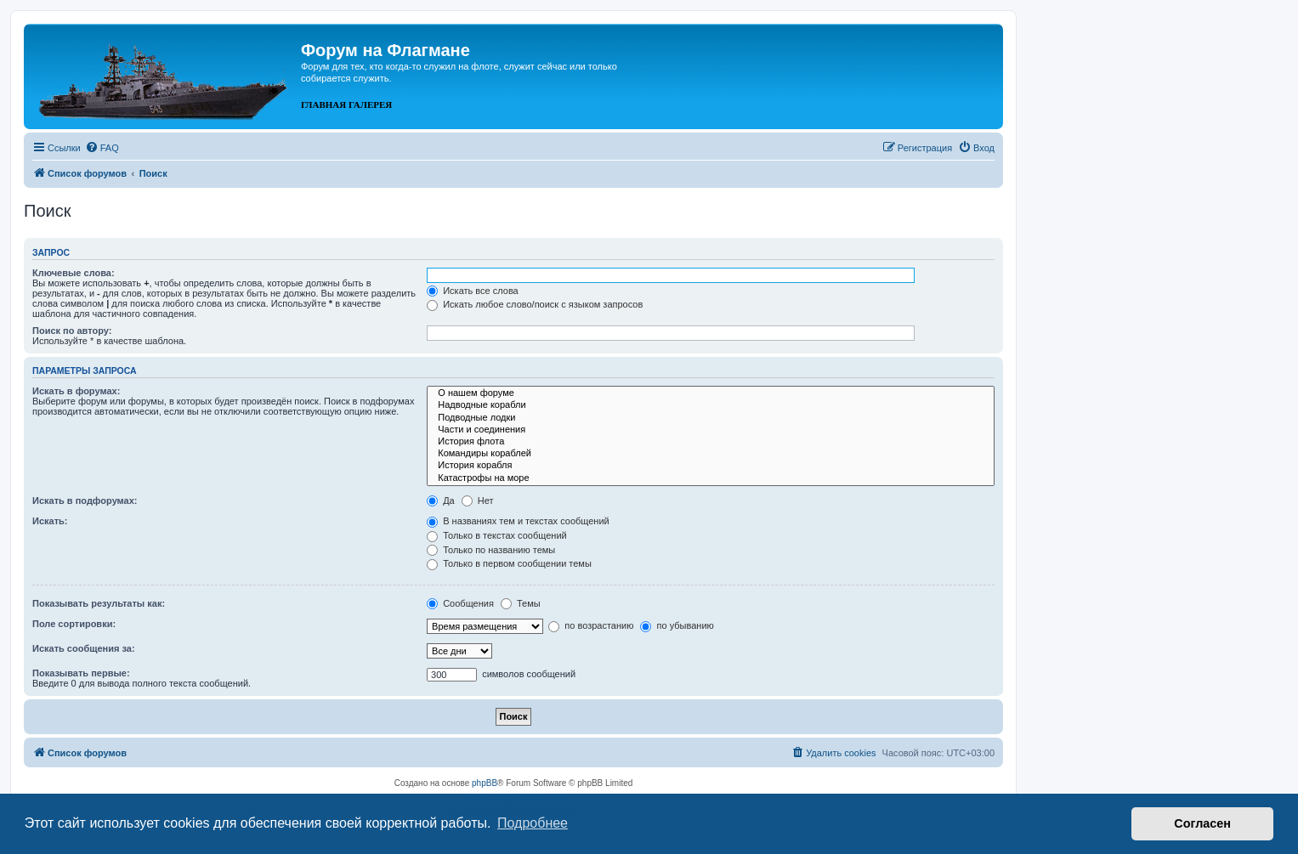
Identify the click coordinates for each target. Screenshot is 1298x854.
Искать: (49, 521)
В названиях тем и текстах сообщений (518, 521)
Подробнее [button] (532, 823)
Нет (478, 500)
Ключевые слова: (73, 273)
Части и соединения (710, 430)
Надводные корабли (710, 405)
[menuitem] (102, 148)
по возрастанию (590, 625)
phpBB (484, 783)
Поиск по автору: (71, 330)
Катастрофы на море (710, 478)
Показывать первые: (81, 673)
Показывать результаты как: (98, 603)
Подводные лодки (710, 418)
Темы (521, 603)
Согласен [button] (1202, 823)
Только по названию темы (491, 550)
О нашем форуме (710, 393)
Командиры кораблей (710, 454)
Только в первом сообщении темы (509, 563)
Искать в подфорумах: (85, 500)
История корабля (710, 466)
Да (441, 500)
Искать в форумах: (76, 391)
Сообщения (460, 603)
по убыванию (676, 625)
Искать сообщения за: (83, 648)
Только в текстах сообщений (497, 535)
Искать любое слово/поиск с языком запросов (535, 304)
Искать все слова (473, 291)
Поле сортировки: (74, 624)
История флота (710, 442)
